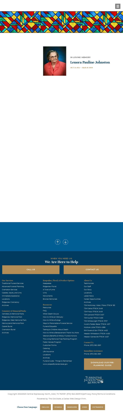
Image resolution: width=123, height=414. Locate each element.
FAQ (44, 311)
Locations (6, 299)
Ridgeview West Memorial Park (14, 320)
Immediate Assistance (10, 296)
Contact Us (92, 270)
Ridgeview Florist (49, 286)
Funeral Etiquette (50, 326)
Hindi (84, 407)
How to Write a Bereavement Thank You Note (61, 333)
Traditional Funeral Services (12, 283)
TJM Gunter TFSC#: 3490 (93, 318)
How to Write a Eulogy (52, 320)
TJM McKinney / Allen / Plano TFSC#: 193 (99, 305)
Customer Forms (49, 345)
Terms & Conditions (106, 394)
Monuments (48, 296)
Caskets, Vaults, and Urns (12, 293)
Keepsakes (47, 283)
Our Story (88, 289)
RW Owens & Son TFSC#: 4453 (96, 330)
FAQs (82, 394)
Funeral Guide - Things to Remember (57, 361)
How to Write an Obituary (53, 317)
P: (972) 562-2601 (72, 394)
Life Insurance (48, 351)
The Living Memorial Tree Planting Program (60, 339)
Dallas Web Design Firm (75, 399)
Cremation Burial (8, 329)
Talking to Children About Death (55, 329)
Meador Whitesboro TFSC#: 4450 (97, 333)
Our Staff (87, 286)
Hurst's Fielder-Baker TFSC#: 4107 (97, 324)
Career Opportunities (92, 299)
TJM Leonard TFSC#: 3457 (94, 315)
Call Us (31, 270)
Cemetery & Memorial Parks (13, 314)
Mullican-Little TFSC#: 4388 (94, 327)
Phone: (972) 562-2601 (92, 345)
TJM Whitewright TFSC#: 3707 (95, 321)
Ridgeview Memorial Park (12, 317)
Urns (45, 293)
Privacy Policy (91, 394)
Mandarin (72, 407)
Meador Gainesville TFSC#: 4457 (96, 337)
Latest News (89, 296)
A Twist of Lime (49, 289)
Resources (47, 307)
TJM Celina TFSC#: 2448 (93, 308)
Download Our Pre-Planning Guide (102, 364)
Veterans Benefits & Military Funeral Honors (60, 336)
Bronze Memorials (50, 299)
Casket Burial (7, 326)
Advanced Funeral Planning (13, 286)
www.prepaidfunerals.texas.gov (55, 364)
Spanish (58, 407)
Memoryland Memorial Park (13, 323)
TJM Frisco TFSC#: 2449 (93, 311)
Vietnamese (97, 407)
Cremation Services (9, 289)
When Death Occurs (51, 314)
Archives (5, 305)
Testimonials (89, 283)
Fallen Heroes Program (52, 342)
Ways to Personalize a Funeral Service (57, 323)
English (45, 407)
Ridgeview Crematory (10, 302)
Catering (46, 348)
